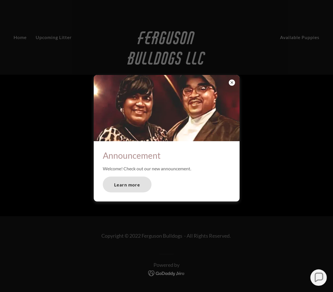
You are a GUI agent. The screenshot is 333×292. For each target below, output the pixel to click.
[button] (318, 277)
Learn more (127, 184)
